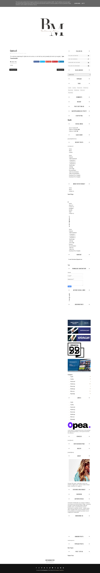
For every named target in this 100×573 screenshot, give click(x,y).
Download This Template (74, 250)
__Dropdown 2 (72, 236)
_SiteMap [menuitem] (71, 167)
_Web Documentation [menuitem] (74, 172)
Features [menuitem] (71, 157)
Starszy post (60, 69)
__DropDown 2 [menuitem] (72, 162)
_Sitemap (71, 241)
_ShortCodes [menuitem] (72, 165)
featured (79, 88)
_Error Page (71, 242)
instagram (71, 208)
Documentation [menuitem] (72, 170)
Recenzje (70, 90)
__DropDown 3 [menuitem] (72, 163)
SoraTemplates (44, 570)
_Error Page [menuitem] (71, 168)
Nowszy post (13, 69)
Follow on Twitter (79, 55)
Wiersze (82, 90)
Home (70, 149)
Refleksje (76, 90)
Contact (70, 152)
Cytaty (25, 53)
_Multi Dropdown (73, 232)
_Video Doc (71, 249)
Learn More (77, 3)
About (70, 150)
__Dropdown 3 (72, 237)
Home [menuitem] (70, 155)
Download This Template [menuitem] (74, 175)
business (71, 244)
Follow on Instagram (79, 65)
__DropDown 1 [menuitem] (72, 160)
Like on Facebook (79, 59)
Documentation (72, 246)
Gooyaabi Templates (59, 570)
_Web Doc (71, 247)
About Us (71, 205)
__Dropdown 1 (72, 234)
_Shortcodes (72, 239)
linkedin (70, 210)
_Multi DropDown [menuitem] (73, 158)
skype (70, 211)
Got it (83, 3)
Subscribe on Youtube (79, 62)
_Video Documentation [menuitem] (74, 173)
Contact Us (71, 191)
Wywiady (70, 92)
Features (71, 231)
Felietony (85, 88)
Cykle (69, 88)
